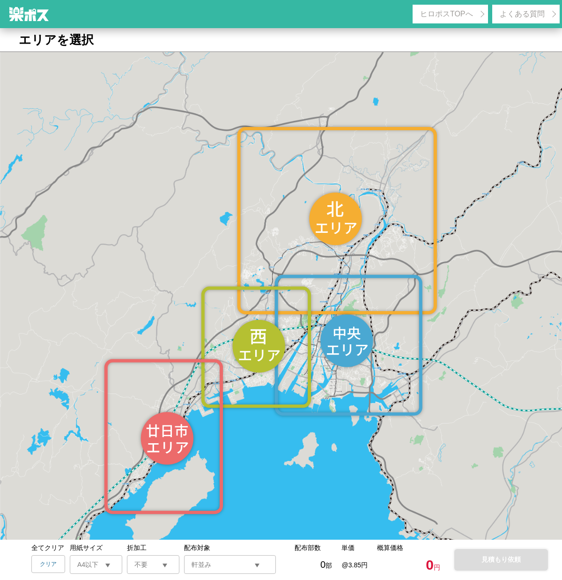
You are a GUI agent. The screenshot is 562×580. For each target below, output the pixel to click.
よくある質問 (522, 14)
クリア (48, 564)
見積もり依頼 (501, 559)
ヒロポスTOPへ (446, 14)
